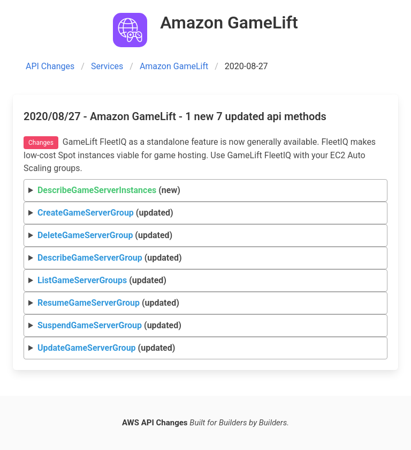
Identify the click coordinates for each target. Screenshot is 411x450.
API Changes (50, 66)
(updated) (105, 213)
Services (107, 66)
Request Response (205, 213)
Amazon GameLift (174, 66)
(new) (108, 190)
